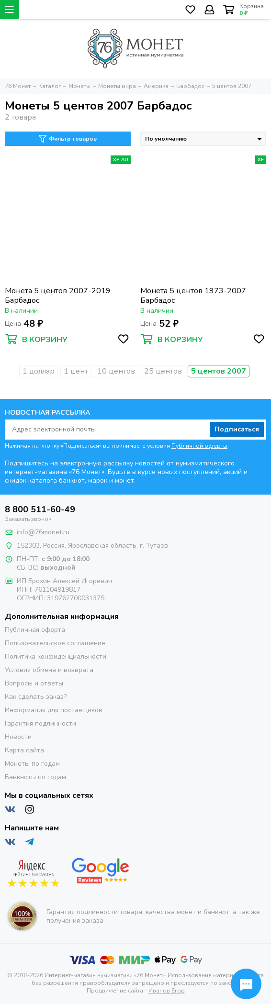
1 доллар (39, 371)
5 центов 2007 (218, 371)
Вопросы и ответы (34, 683)
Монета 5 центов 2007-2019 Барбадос (58, 295)
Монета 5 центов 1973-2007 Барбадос (193, 295)
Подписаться (237, 429)
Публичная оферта (35, 629)
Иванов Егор (166, 990)
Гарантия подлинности (40, 723)
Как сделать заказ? (36, 696)
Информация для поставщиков (53, 710)
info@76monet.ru (43, 532)
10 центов (116, 371)
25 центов (163, 371)
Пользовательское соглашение (55, 643)
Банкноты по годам (35, 777)
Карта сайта (24, 750)
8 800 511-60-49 (40, 509)
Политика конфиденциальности (55, 656)
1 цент (76, 371)
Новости (18, 736)
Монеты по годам (32, 763)
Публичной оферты (199, 446)
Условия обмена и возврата (49, 669)
